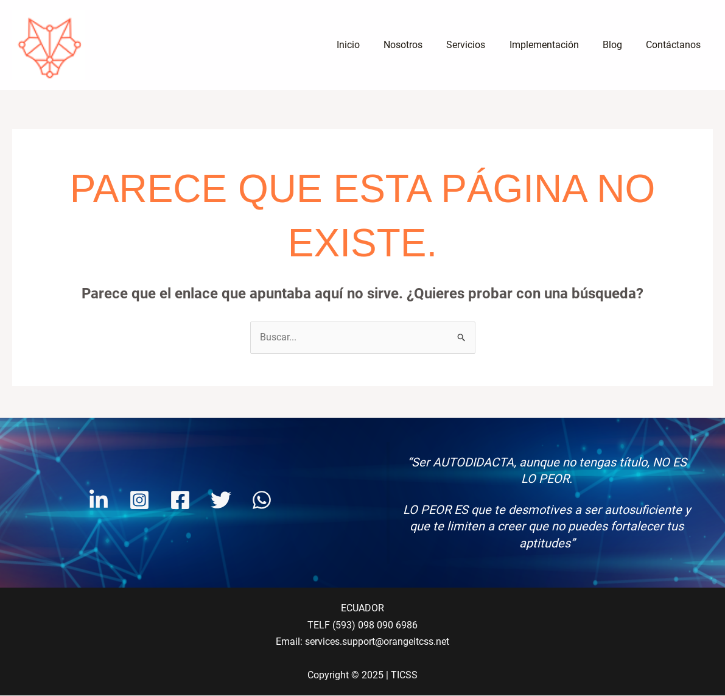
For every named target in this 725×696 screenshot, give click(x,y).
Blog (619, 45)
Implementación (555, 45)
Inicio (372, 45)
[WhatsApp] (262, 500)
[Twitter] (221, 500)
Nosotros (423, 45)
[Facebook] (180, 500)
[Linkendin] (98, 500)
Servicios (481, 45)
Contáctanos (675, 45)
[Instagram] (139, 500)
